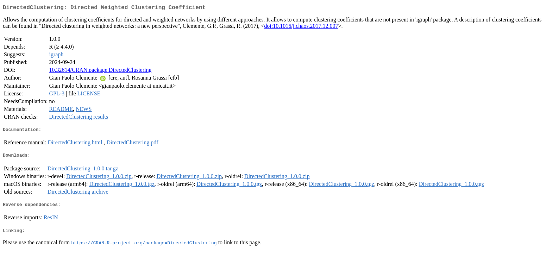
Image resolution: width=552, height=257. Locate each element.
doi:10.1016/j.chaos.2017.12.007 (301, 27)
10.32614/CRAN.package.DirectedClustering (100, 71)
